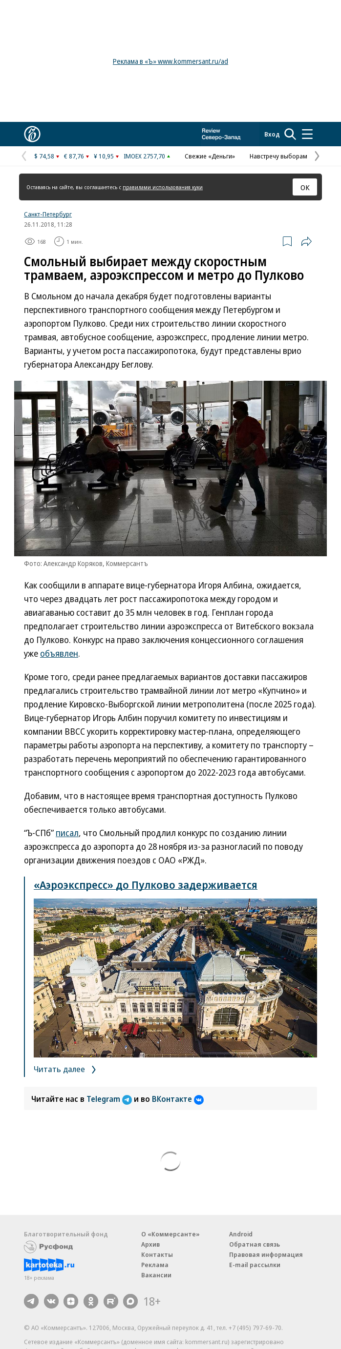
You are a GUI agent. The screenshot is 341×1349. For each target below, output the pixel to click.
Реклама (155, 1264)
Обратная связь (254, 1244)
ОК (305, 187)
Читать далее (67, 1069)
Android (241, 1234)
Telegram (110, 1099)
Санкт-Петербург (48, 214)
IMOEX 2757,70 (144, 156)
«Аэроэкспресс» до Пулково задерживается (145, 884)
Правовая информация (266, 1254)
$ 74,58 (44, 156)
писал (67, 833)
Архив (150, 1244)
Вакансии (156, 1275)
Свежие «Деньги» (210, 156)
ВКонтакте (178, 1099)
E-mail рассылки (254, 1264)
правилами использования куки (163, 187)
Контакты (157, 1254)
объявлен (59, 653)
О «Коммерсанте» (170, 1234)
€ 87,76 (74, 156)
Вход (272, 134)
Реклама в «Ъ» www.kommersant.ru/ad (170, 61)
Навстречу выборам (278, 156)
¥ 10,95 (104, 156)
